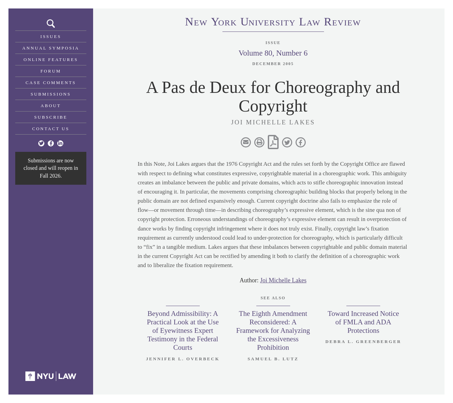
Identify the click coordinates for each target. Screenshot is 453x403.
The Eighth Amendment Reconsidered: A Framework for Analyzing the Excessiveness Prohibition (273, 330)
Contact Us (50, 128)
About (51, 105)
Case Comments (50, 82)
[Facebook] (51, 143)
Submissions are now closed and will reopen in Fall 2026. (51, 168)
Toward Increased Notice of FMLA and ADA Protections (363, 322)
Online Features (51, 59)
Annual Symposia (50, 48)
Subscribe (50, 117)
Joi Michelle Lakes (283, 280)
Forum (50, 71)
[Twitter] (41, 143)
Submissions (51, 94)
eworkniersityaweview (273, 22)
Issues (50, 36)
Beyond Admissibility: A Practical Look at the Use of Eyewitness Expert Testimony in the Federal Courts (183, 330)
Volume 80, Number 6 (272, 53)
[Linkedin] (60, 143)
